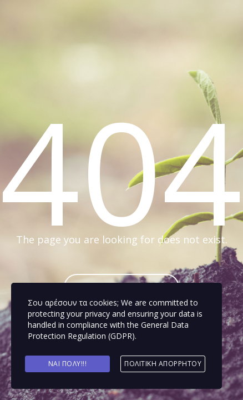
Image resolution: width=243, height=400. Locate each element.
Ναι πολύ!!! (67, 363)
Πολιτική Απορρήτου (162, 363)
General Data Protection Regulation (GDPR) (108, 330)
